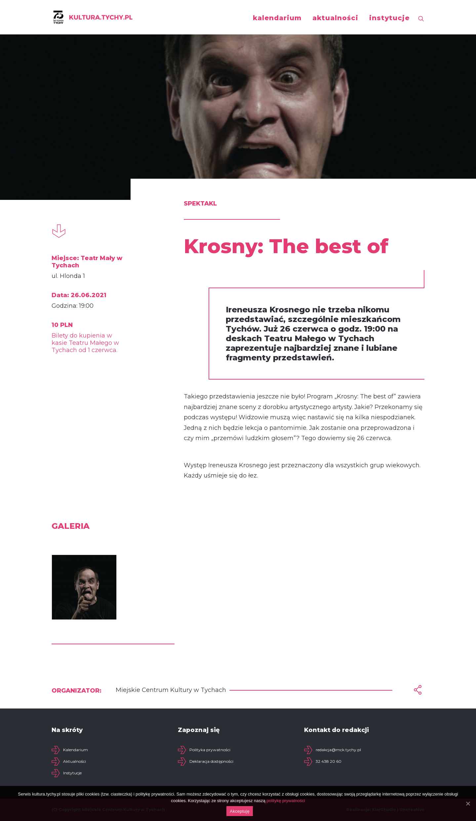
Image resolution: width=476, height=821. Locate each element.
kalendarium (277, 18)
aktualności (335, 18)
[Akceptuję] (467, 803)
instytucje (389, 18)
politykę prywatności (285, 800)
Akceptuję (239, 811)
